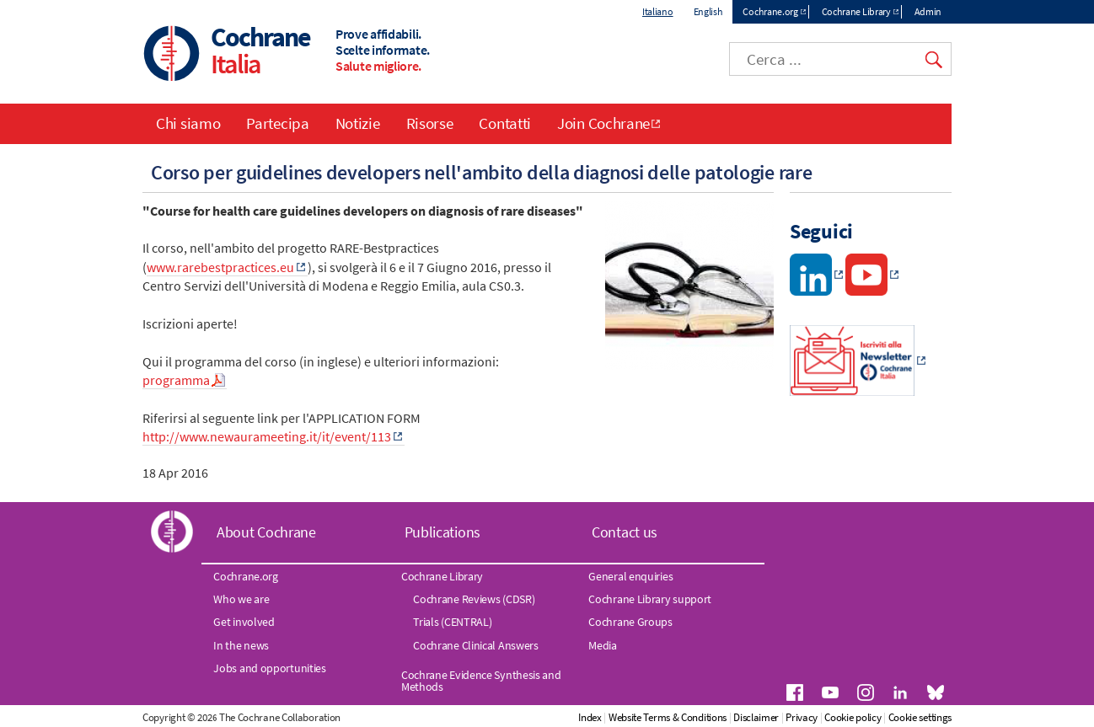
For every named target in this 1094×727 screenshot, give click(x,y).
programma (176, 380)
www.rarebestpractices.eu (220, 267)
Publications (442, 532)
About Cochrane (266, 532)
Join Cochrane (603, 123)
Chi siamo (188, 123)
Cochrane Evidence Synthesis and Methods (481, 680)
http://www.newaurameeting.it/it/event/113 (266, 436)
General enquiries (630, 576)
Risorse (429, 123)
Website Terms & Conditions (668, 717)
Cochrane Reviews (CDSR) (473, 599)
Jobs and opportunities (269, 668)
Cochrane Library (856, 11)
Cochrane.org (770, 11)
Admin (928, 11)
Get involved (243, 621)
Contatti (505, 123)
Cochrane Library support (649, 599)
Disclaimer (756, 717)
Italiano (657, 11)
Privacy (802, 717)
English (708, 11)
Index (590, 717)
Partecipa (277, 123)
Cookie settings (920, 717)
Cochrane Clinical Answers (476, 645)
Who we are (241, 599)
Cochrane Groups (630, 621)
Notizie (357, 123)
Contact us (624, 532)
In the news (241, 645)
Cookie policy (852, 717)
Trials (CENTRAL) (452, 621)
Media (602, 645)
